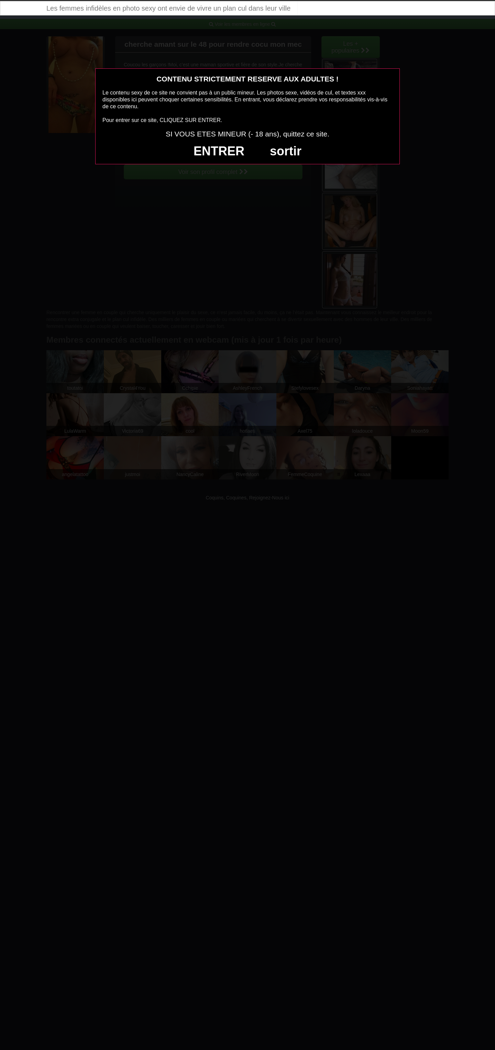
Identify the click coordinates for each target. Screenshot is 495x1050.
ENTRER (219, 151)
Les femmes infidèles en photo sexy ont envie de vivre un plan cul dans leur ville (168, 8)
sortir (285, 151)
